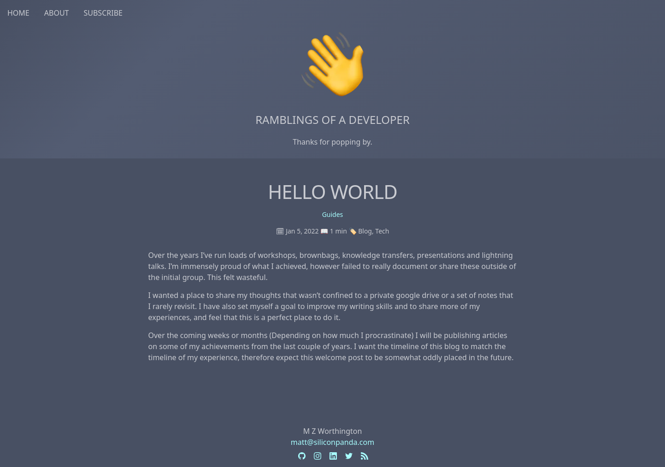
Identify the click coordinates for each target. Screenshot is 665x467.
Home (18, 13)
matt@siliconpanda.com (332, 442)
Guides (332, 214)
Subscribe (102, 13)
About (56, 13)
